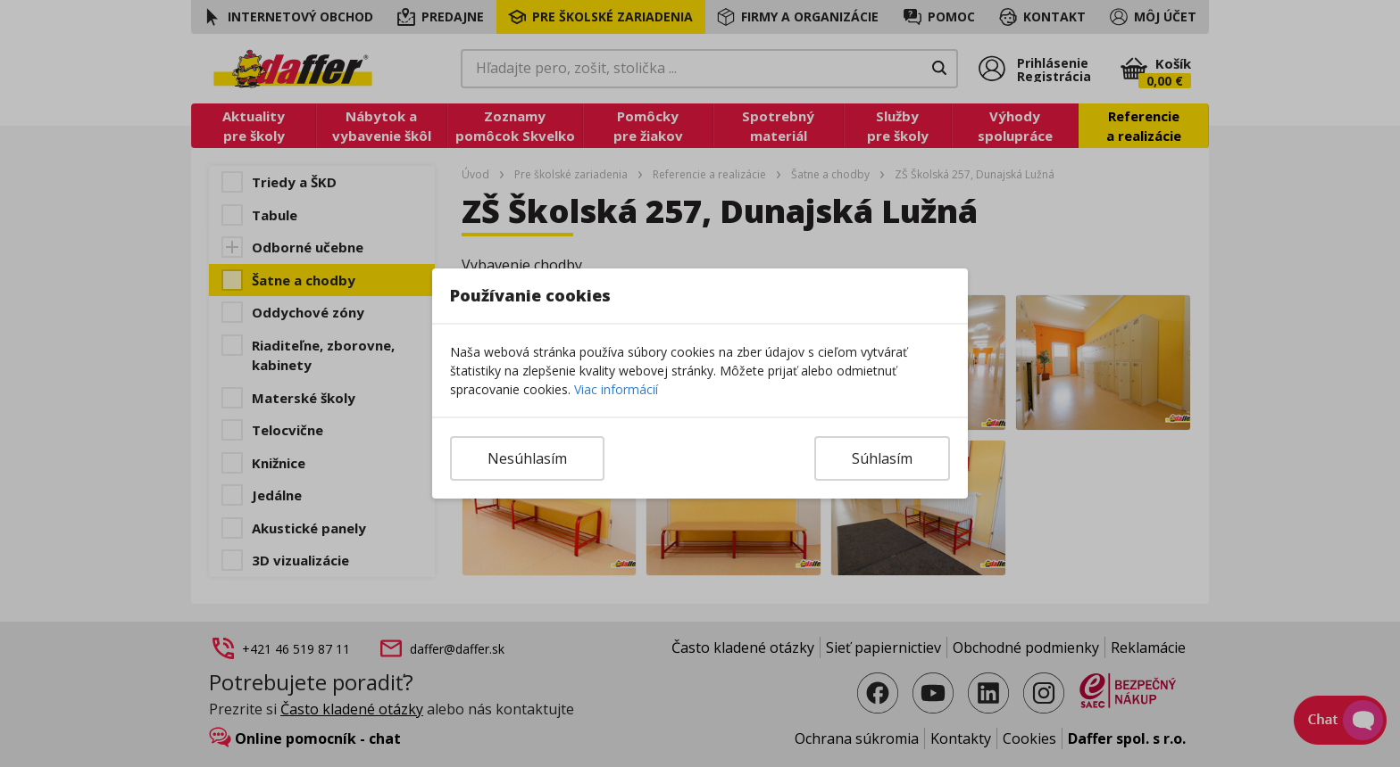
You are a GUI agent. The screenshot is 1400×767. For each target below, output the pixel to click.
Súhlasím (882, 458)
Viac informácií (616, 389)
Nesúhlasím (527, 458)
